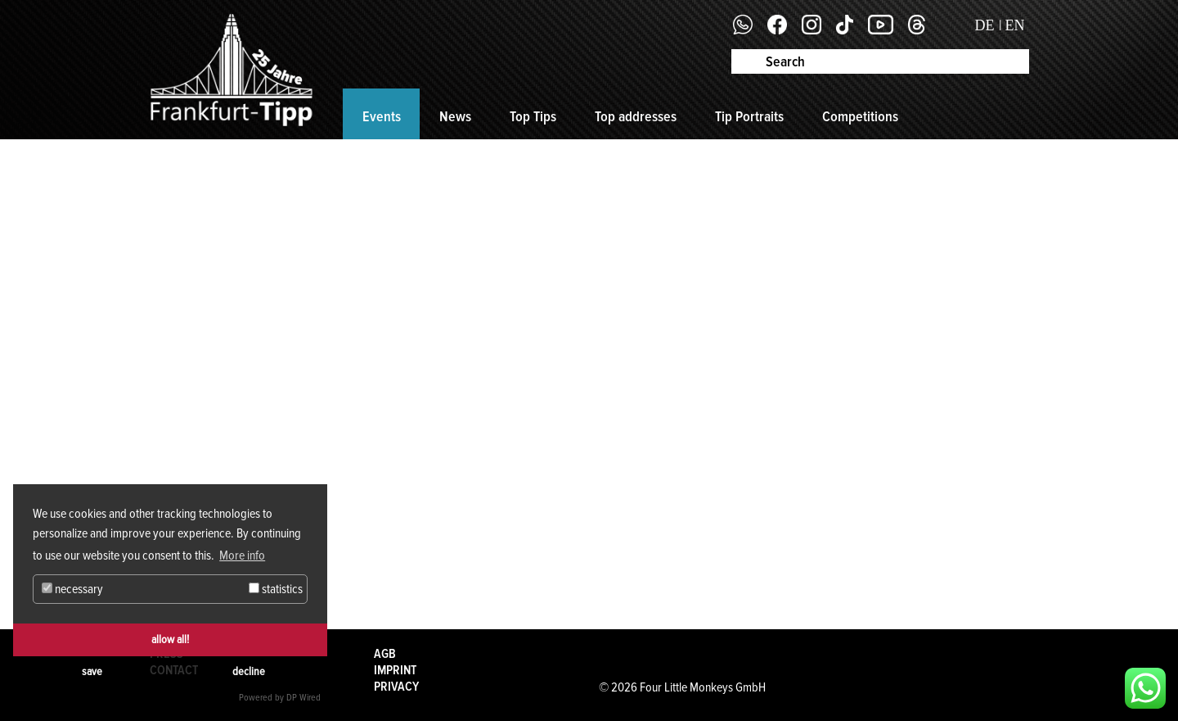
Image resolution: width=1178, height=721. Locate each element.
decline (248, 671)
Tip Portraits (749, 116)
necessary (72, 589)
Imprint (395, 670)
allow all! (170, 639)
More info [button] (242, 555)
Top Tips (533, 116)
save (92, 671)
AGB (385, 654)
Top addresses (636, 116)
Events (381, 116)
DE (985, 25)
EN (1015, 25)
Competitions (860, 116)
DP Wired (303, 698)
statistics (276, 589)
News (455, 116)
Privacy (396, 686)
